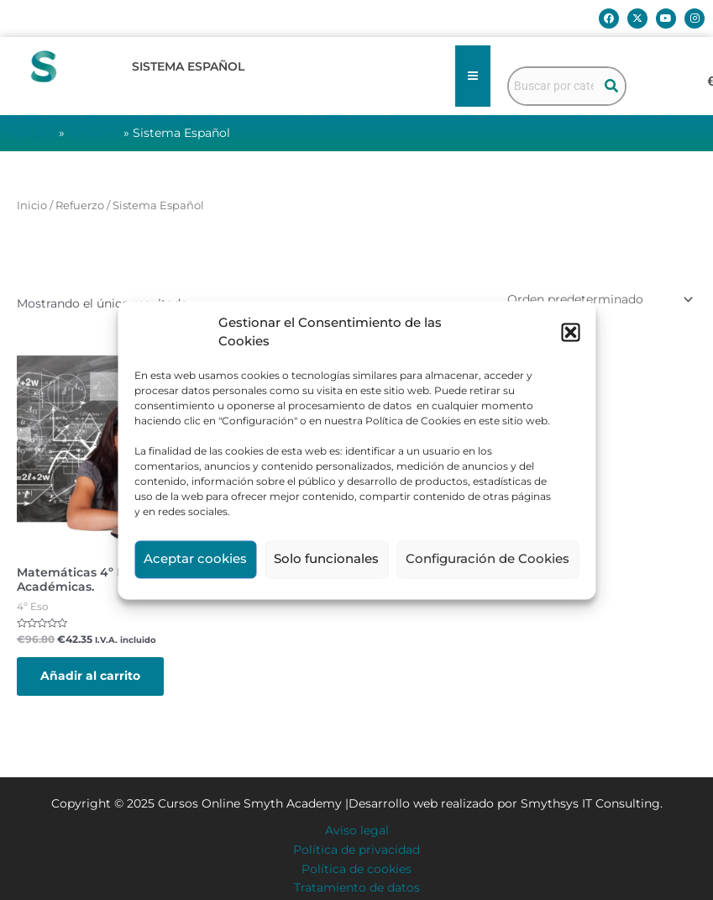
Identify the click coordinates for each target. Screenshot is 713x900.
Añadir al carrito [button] (90, 675)
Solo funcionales (326, 559)
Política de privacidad (356, 849)
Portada (31, 132)
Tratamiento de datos (357, 887)
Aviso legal (357, 830)
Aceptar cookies (195, 559)
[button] (570, 332)
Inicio (32, 205)
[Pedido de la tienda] (598, 299)
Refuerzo (94, 132)
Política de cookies (356, 869)
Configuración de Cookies (487, 559)
